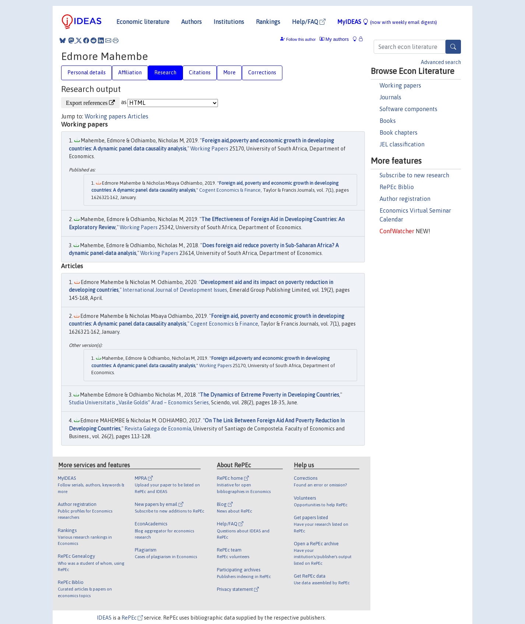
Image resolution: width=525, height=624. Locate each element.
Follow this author (301, 40)
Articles (138, 116)
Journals (390, 97)
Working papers (400, 85)
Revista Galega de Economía (157, 429)
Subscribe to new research (414, 175)
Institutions (229, 21)
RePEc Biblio (397, 187)
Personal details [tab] (86, 72)
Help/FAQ (308, 21)
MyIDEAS (387, 21)
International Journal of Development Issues (175, 290)
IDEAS (104, 618)
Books (388, 120)
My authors (334, 39)
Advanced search (441, 62)
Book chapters (398, 132)
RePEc (132, 618)
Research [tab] (165, 72)
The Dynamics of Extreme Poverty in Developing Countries (269, 395)
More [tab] (229, 72)
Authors (191, 21)
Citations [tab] (200, 72)
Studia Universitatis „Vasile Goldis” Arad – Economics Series (139, 402)
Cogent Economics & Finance (230, 190)
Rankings (268, 21)
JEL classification (402, 144)
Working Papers (209, 149)
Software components (408, 109)
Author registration (405, 198)
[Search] (453, 47)
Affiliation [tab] (130, 72)
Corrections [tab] (262, 72)
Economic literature (142, 21)
